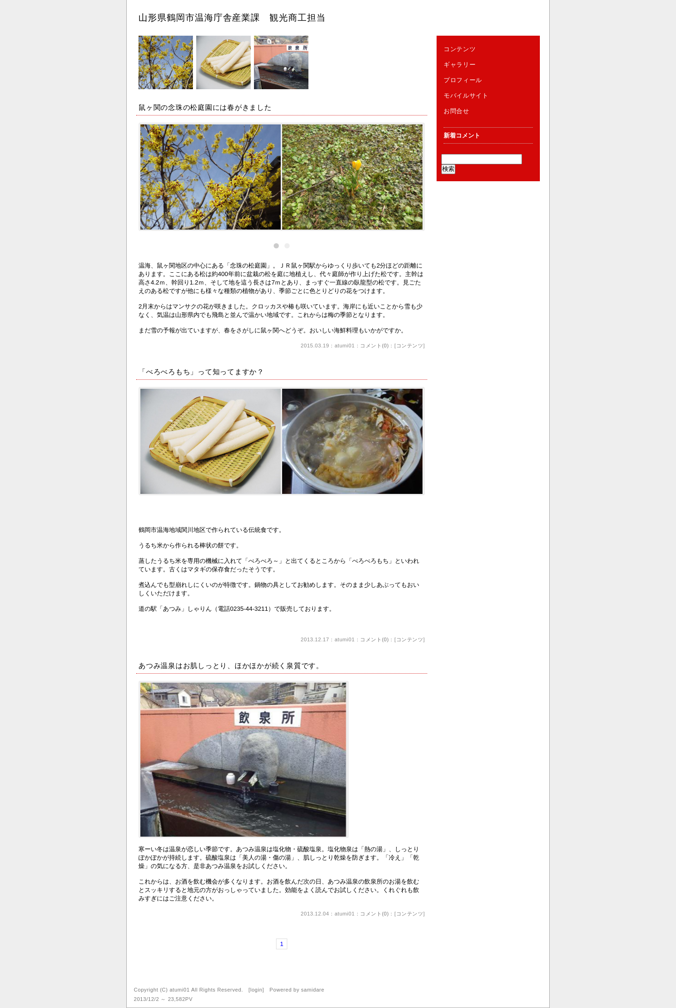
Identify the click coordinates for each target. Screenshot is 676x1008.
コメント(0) (374, 345)
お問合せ (456, 111)
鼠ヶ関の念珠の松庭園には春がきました (205, 107)
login (256, 990)
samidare (312, 990)
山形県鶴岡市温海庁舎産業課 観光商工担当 (232, 18)
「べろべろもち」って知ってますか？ (201, 372)
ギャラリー (460, 64)
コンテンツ (409, 345)
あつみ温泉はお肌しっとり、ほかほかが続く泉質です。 (230, 665)
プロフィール (463, 80)
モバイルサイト (466, 95)
